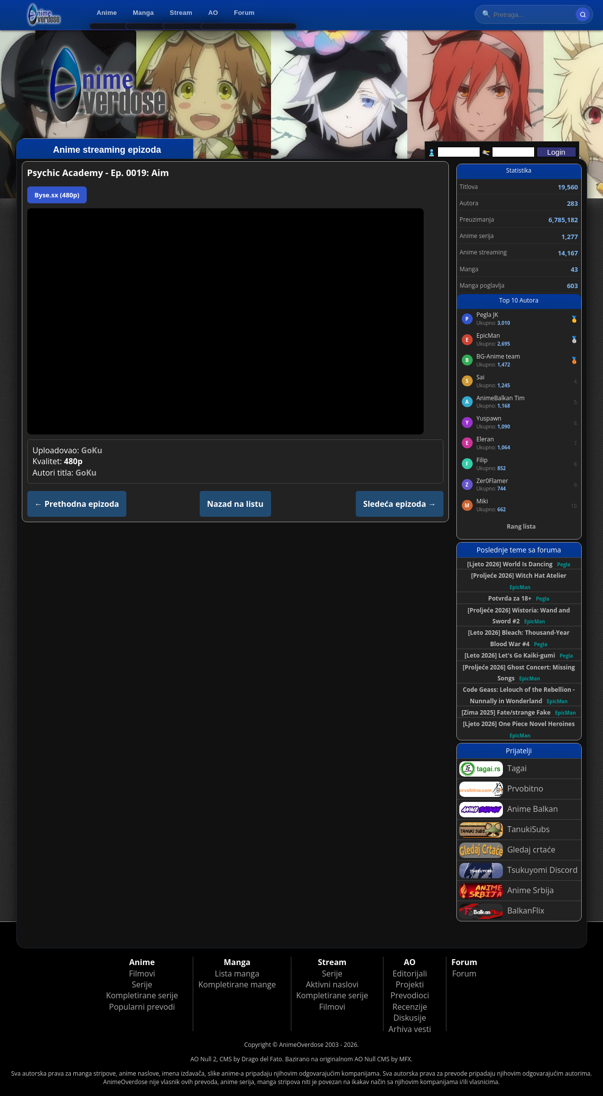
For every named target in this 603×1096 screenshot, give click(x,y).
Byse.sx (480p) (57, 194)
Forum (244, 12)
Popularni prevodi (142, 1006)
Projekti (409, 984)
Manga (143, 12)
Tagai (493, 769)
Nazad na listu (235, 503)
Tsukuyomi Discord (518, 870)
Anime (107, 12)
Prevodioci (409, 995)
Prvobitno (501, 789)
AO (213, 12)
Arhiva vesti (409, 1029)
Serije (142, 984)
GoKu (92, 450)
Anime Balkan (508, 809)
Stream (181, 12)
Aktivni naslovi (332, 984)
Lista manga (237, 973)
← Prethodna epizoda (77, 503)
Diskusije (409, 1017)
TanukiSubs (504, 830)
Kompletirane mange (236, 984)
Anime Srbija (506, 891)
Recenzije (409, 1006)
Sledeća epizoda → (399, 503)
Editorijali (409, 973)
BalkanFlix (502, 911)
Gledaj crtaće (507, 850)
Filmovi (142, 973)
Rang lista (521, 526)
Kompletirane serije (142, 995)
